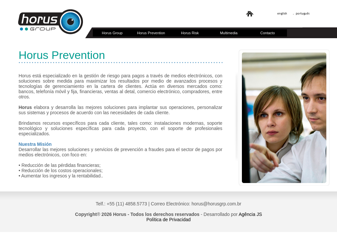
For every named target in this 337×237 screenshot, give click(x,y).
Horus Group (112, 33)
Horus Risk (190, 33)
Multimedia (228, 33)
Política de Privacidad (168, 219)
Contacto (267, 33)
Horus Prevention (151, 33)
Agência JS (250, 214)
